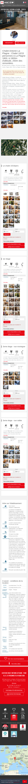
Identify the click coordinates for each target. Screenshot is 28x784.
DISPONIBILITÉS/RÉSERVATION (14, 690)
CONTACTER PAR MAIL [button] (14, 694)
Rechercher (6, 234)
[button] (20, 43)
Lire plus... (4, 107)
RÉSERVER (9, 43)
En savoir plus (16, 782)
